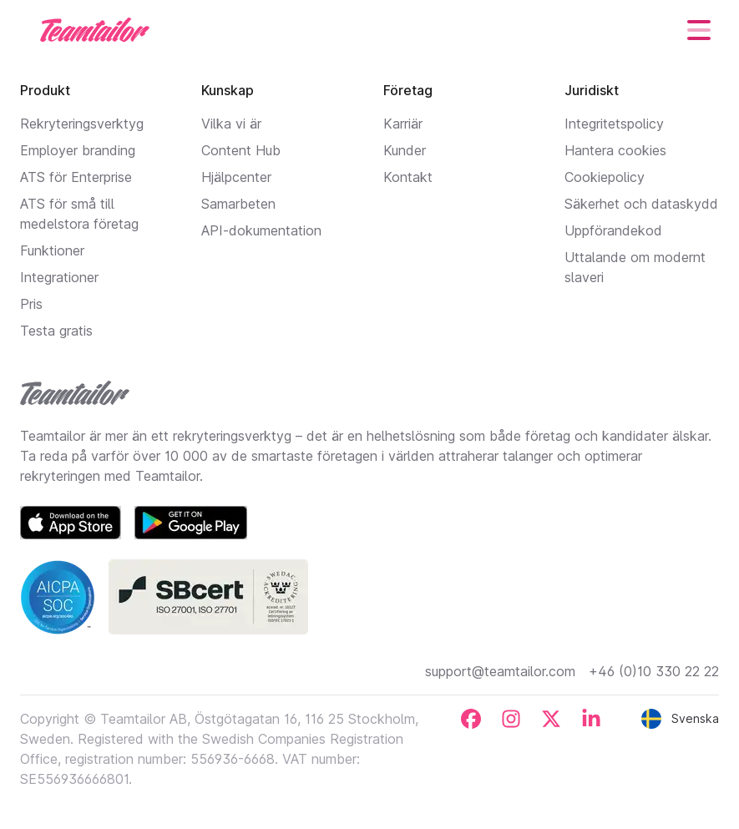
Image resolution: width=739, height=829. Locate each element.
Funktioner (52, 250)
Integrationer (59, 277)
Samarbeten (238, 203)
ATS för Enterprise (76, 177)
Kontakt (408, 177)
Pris (31, 304)
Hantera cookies (615, 150)
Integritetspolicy (614, 123)
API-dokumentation (261, 230)
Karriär (403, 123)
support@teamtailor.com (500, 671)
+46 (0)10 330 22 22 (654, 671)
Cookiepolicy (604, 177)
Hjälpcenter (236, 177)
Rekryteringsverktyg (82, 123)
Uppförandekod (613, 230)
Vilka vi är (231, 123)
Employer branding (77, 150)
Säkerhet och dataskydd (641, 203)
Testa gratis (56, 330)
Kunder (404, 150)
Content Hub (241, 150)
